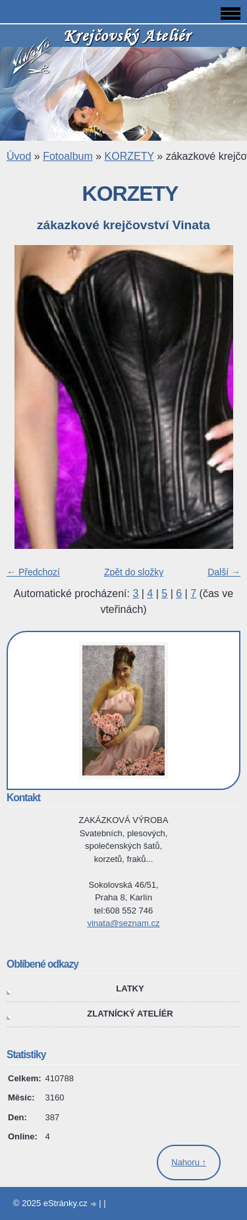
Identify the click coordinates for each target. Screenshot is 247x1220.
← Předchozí (33, 572)
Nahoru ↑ (188, 1162)
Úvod (19, 156)
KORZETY (129, 156)
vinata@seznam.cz (123, 923)
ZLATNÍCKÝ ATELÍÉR (130, 1014)
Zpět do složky (133, 572)
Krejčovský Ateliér (127, 35)
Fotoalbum (68, 156)
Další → (223, 572)
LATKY (130, 988)
